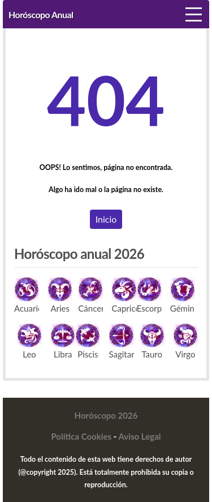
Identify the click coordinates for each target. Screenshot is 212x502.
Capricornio (123, 294)
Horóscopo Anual (40, 14)
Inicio (106, 219)
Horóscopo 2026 (106, 415)
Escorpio (149, 294)
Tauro (152, 341)
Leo (29, 341)
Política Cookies (81, 436)
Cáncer (90, 294)
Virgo (185, 341)
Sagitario (121, 341)
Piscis (87, 341)
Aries (59, 294)
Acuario (26, 294)
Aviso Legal (140, 436)
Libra (62, 341)
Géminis (182, 294)
